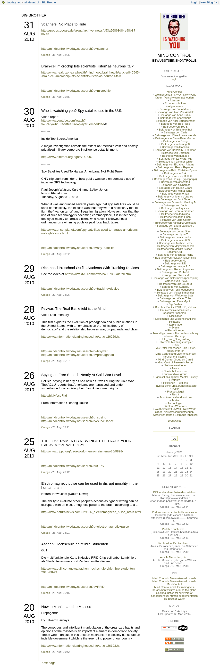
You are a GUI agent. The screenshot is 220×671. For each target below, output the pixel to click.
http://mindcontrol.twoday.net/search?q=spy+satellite (78, 248)
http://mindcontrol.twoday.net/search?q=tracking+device (80, 288)
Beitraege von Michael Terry (175, 243)
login (174, 79)
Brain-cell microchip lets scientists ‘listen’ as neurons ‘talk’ (87, 66)
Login (194, 2)
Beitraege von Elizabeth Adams (175, 164)
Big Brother (49, 2)
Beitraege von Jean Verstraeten (175, 211)
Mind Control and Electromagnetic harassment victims (175, 355)
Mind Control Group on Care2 (175, 359)
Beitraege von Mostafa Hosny (175, 254)
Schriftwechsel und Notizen (175, 397)
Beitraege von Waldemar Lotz (175, 295)
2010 (29, 39)
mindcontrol (31, 2)
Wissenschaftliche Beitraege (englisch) (175, 414)
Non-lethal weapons (175, 371)
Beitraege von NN (175, 263)
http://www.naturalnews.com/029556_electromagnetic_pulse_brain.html (91, 512)
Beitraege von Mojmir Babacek (175, 246)
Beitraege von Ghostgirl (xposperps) (175, 179)
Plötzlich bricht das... (174, 529)
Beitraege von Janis (175, 205)
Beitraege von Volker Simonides (176, 292)
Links (175, 345)
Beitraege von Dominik (175, 147)
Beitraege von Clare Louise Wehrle (175, 135)
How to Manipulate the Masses (66, 607)
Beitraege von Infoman (175, 193)
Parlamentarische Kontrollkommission (174, 512)
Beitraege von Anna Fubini (175, 115)
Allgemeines (175, 106)
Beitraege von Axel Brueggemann (175, 120)
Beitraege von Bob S (175, 126)
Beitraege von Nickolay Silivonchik (175, 257)
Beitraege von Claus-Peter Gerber (175, 138)
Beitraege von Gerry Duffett (175, 176)
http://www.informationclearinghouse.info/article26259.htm (81, 336)
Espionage (175, 324)
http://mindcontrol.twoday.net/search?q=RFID (72, 587)
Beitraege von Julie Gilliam (175, 219)
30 (29, 111)
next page (49, 663)
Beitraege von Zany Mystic (175, 301)
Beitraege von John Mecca (175, 109)
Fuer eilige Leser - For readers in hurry (175, 333)
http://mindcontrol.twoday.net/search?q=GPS (72, 466)
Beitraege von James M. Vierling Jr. (175, 202)
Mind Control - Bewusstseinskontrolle (174, 578)
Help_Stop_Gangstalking (175, 339)
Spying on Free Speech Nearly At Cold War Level (81, 375)
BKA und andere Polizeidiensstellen (174, 492)
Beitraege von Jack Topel (175, 199)
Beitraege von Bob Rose (175, 123)
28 (29, 309)
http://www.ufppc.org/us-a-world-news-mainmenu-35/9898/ (82, 451)
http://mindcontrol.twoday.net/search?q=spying (73, 417)
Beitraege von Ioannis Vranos (175, 196)
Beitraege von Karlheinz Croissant (175, 222)
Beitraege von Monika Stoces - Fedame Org (175, 250)
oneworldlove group (175, 374)
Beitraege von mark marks (175, 237)
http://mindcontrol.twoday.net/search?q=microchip (76, 90)
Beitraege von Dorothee (175, 152)
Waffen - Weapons (175, 406)
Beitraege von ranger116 (175, 266)
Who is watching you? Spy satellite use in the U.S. (81, 110)
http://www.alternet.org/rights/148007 (67, 157)
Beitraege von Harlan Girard (175, 187)
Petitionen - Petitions (175, 382)
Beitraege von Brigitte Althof (175, 129)
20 (29, 607)
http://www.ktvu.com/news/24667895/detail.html (98, 274)
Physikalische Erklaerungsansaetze (175, 385)
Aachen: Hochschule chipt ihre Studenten (74, 544)
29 (29, 268)
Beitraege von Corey (175, 141)
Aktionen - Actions (175, 103)
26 (29, 375)
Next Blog (206, 2)
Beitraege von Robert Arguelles (175, 269)
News (175, 368)
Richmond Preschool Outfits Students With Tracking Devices (90, 268)
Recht (175, 394)
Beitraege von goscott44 (175, 181)
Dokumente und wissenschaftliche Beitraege (175, 320)
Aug (29, 34)
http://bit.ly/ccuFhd (54, 395)
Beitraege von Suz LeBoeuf (175, 283)
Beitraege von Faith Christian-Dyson (175, 170)
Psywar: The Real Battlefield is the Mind (73, 308)
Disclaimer (175, 315)
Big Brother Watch (174, 598)
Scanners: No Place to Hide (63, 24)
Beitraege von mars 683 (175, 240)
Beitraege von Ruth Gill (175, 272)
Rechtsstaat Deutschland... (174, 543)
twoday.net (14, 2)
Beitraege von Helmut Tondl (175, 190)
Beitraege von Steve (175, 280)
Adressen (175, 100)
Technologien (175, 403)
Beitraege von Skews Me (175, 275)
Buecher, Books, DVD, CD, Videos (175, 307)
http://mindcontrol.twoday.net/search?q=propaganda (77, 355)
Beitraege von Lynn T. (175, 234)
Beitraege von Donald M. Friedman (175, 149)
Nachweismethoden (175, 365)
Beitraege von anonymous (175, 117)
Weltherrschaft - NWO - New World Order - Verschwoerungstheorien (175, 96)
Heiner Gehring (175, 336)
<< (216, 2)
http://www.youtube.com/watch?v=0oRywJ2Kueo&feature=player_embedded (72, 122)
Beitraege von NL (175, 260)
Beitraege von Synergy (175, 286)
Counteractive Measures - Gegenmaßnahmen (175, 311)
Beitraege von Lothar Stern (175, 231)
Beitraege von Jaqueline (175, 208)
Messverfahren (175, 350)
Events (175, 327)
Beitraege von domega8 (175, 144)
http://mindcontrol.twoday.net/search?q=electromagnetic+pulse (85, 526)
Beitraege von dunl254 (175, 155)
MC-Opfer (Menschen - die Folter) (175, 347)
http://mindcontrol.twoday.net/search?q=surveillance (77, 421)
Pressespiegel (175, 391)
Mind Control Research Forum (175, 362)
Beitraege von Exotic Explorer (175, 167)
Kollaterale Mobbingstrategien (175, 342)
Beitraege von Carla (175, 132)
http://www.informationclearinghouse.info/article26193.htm (81, 645)
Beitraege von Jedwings (175, 214)
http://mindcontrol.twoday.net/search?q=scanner (74, 48)
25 (29, 441)
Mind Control (174, 55)
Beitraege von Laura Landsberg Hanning (175, 227)
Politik (175, 388)
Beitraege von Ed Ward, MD (175, 158)
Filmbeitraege (175, 330)
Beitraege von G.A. (175, 173)
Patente (175, 379)
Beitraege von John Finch (175, 216)
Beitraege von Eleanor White (176, 161)
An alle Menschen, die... (174, 557)
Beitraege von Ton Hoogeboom (175, 289)
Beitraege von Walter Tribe (175, 298)
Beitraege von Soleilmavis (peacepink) (175, 278)
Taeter (175, 400)
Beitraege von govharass (175, 184)
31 (29, 25)
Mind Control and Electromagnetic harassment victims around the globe (174, 588)
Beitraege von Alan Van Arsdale (175, 112)
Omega (45, 54)
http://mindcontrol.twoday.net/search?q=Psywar (74, 351)
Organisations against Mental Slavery (175, 377)
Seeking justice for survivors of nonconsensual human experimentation (174, 594)
